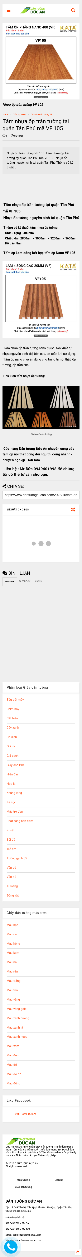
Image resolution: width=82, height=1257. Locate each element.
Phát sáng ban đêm (20, 821)
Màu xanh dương (18, 1018)
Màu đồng (13, 1083)
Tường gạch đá (17, 858)
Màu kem (13, 953)
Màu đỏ (12, 1065)
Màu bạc (12, 925)
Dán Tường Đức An (26, 1113)
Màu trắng (13, 981)
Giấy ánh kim (15, 765)
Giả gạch (13, 756)
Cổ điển (12, 737)
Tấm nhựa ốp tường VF (41, 114)
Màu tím (12, 990)
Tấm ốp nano (19, 114)
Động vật (13, 895)
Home (5, 114)
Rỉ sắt (10, 830)
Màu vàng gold (16, 1009)
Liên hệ (58, 1180)
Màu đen (13, 1055)
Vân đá (11, 877)
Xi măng (12, 886)
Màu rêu (12, 971)
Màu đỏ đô (14, 1074)
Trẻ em (11, 849)
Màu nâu (12, 962)
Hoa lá (11, 784)
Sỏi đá (11, 839)
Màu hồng (13, 944)
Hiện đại (12, 774)
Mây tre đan (15, 811)
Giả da (11, 746)
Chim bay (13, 709)
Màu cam (13, 934)
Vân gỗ (11, 867)
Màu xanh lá (15, 1027)
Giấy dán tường (23, 1187)
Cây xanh (13, 728)
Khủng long (14, 793)
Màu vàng (13, 999)
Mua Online (23, 1180)
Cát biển (12, 718)
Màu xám (13, 1046)
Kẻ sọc (11, 802)
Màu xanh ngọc (17, 1037)
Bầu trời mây (15, 699)
